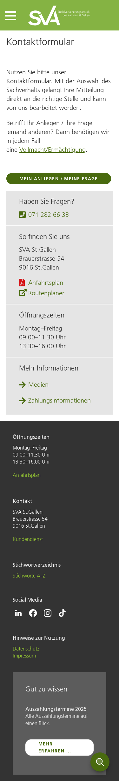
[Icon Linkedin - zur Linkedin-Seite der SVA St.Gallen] (18, 613)
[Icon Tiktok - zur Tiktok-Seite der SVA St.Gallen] (62, 613)
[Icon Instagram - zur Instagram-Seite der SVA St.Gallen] (47, 613)
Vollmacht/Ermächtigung (52, 149)
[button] (10, 15)
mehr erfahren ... (54, 747)
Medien (38, 384)
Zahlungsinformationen (59, 400)
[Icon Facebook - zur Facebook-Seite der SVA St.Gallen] (33, 613)
